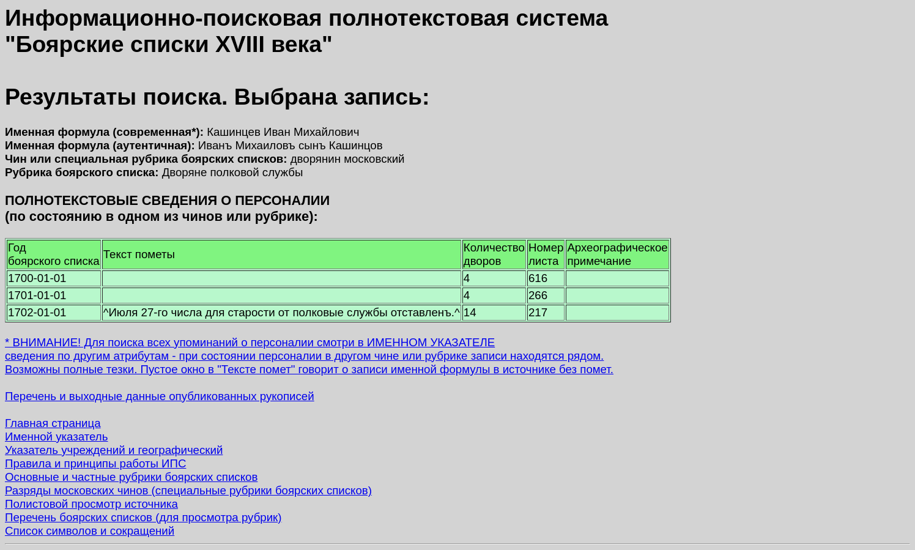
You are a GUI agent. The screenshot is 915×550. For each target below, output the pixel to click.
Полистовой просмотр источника (91, 503)
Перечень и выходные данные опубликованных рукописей (159, 396)
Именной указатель (56, 436)
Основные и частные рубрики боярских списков (131, 476)
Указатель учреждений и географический (114, 450)
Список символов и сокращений (89, 530)
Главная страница (53, 423)
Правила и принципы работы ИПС (95, 463)
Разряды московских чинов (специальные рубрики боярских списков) (188, 490)
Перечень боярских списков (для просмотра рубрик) (143, 517)
